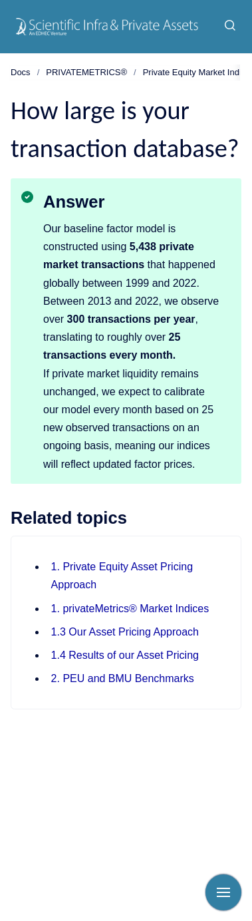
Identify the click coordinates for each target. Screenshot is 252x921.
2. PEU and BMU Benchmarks (122, 678)
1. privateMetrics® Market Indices (130, 608)
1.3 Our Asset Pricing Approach (125, 632)
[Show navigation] (223, 892)
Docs (21, 72)
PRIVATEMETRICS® (86, 72)
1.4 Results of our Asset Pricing (125, 655)
